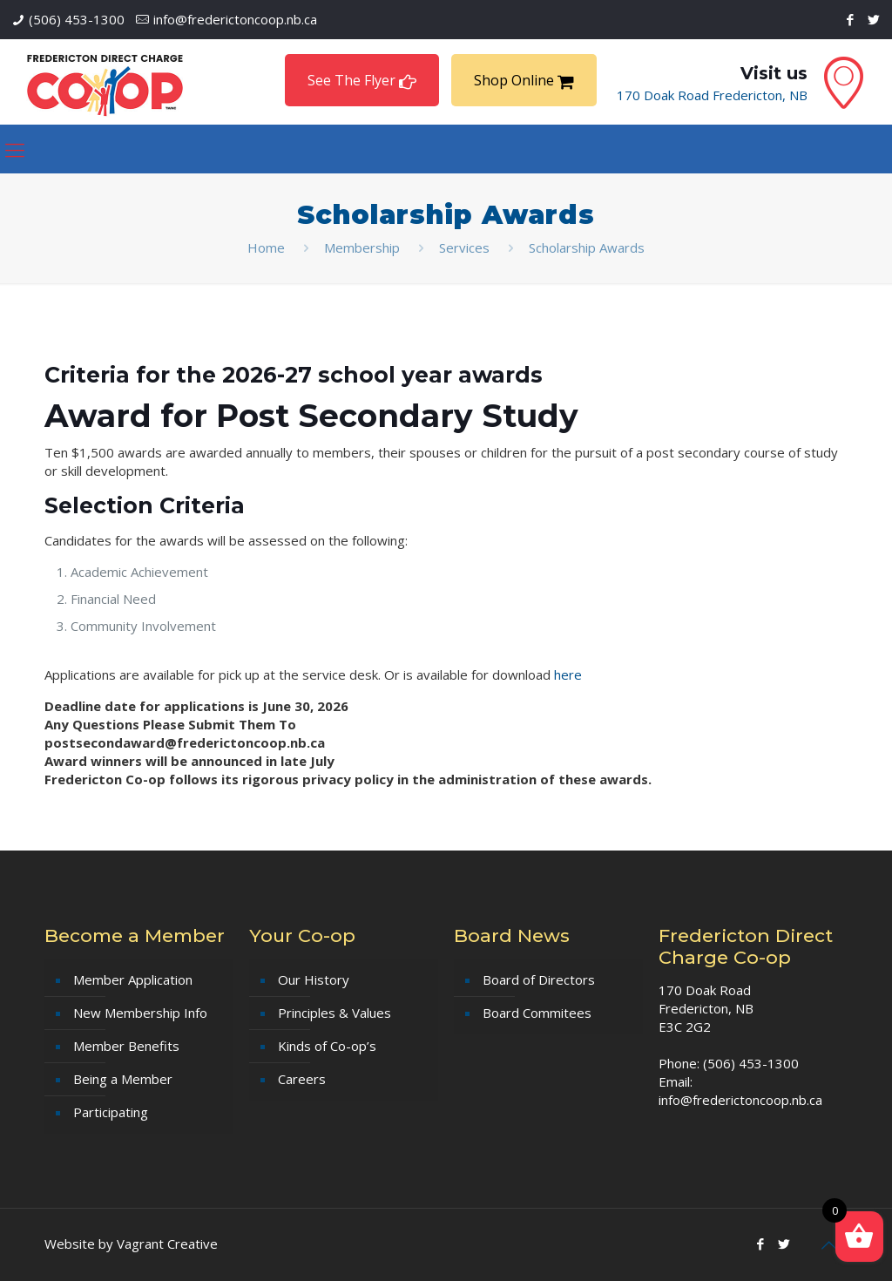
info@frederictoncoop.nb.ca (235, 19)
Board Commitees (537, 1012)
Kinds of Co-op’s (327, 1045)
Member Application (133, 979)
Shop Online (524, 80)
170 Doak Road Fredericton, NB (712, 95)
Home (266, 247)
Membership (362, 247)
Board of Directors (539, 979)
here (568, 674)
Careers (302, 1079)
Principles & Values (334, 1012)
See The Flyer (361, 80)
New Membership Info (140, 1012)
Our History (313, 979)
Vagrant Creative (167, 1243)
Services (464, 247)
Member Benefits (126, 1045)
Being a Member (122, 1079)
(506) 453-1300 (77, 19)
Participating (110, 1112)
